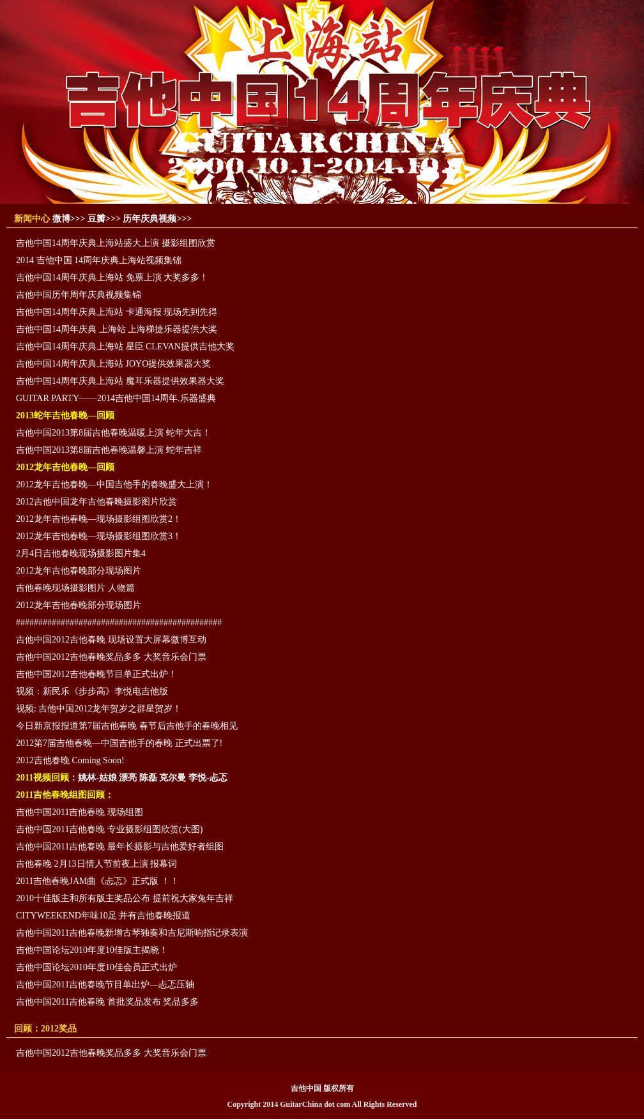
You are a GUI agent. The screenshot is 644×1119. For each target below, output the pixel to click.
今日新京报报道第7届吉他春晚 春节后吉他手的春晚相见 (127, 726)
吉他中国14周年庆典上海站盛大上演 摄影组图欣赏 (115, 243)
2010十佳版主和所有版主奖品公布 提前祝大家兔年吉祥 (124, 898)
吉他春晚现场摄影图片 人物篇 (75, 588)
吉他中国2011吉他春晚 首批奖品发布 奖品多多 (107, 1002)
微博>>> (69, 219)
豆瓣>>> (104, 219)
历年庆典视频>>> (157, 219)
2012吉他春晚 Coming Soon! (70, 760)
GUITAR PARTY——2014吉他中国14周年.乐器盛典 (116, 398)
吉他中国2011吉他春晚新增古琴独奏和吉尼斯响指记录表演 (132, 933)
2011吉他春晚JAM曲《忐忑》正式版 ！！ (97, 881)
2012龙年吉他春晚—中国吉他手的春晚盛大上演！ (114, 484)
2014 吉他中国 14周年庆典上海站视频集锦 (98, 260)
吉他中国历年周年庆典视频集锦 (78, 295)
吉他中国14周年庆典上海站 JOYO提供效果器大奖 (113, 364)
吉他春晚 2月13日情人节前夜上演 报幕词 (96, 864)
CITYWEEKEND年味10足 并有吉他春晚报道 (103, 915)
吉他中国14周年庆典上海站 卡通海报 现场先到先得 (116, 312)
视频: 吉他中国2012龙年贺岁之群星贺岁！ (98, 708)
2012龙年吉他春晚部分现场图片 (78, 570)
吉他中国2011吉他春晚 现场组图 (79, 812)
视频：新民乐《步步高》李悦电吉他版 (92, 691)
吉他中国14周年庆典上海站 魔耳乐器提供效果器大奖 (120, 381)
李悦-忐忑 (207, 777)
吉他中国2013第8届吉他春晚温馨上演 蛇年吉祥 (109, 450)
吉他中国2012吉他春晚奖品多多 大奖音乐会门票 (111, 657)
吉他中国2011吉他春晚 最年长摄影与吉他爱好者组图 (120, 846)
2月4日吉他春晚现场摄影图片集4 (81, 553)
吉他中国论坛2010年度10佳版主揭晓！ (92, 950)
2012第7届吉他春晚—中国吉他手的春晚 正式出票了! (119, 743)
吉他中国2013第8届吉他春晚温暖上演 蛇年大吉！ (113, 433)
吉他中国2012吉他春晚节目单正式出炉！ (96, 674)
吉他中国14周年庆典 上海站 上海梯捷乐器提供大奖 (116, 329)
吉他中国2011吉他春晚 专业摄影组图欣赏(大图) (109, 829)
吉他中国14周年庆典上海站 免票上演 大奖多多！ (112, 277)
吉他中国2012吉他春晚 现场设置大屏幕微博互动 (111, 639)
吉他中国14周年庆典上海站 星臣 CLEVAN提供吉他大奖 (125, 346)
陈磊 (148, 777)
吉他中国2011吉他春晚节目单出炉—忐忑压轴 (105, 984)
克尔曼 (172, 777)
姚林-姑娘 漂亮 (107, 777)
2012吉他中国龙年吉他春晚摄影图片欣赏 (96, 501)
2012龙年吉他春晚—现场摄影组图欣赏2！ (98, 519)
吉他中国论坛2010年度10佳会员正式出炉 (96, 967)
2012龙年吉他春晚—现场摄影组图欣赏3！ (98, 536)
